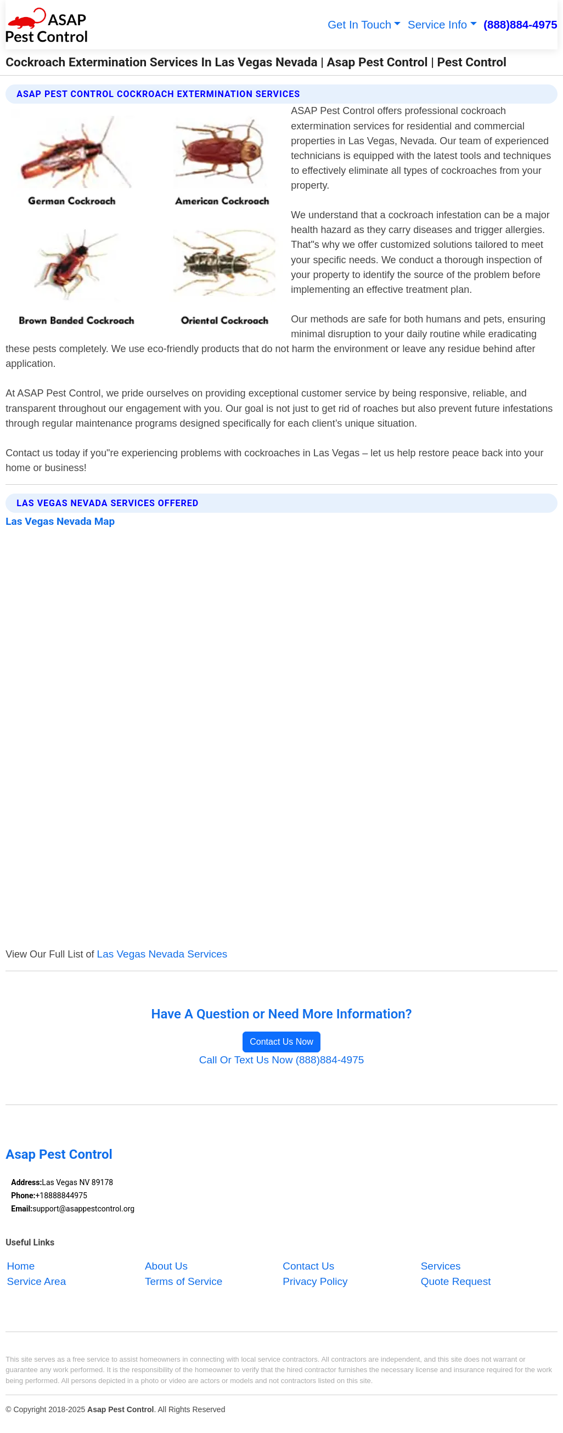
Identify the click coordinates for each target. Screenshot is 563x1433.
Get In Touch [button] (359, 24)
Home (21, 1266)
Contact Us (308, 1266)
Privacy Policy (315, 1281)
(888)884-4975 (520, 24)
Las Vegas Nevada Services (162, 954)
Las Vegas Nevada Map (60, 521)
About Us (166, 1266)
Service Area (36, 1281)
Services (441, 1266)
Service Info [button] (437, 24)
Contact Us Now (281, 1041)
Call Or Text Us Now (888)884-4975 (281, 1060)
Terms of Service (183, 1281)
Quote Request (456, 1281)
